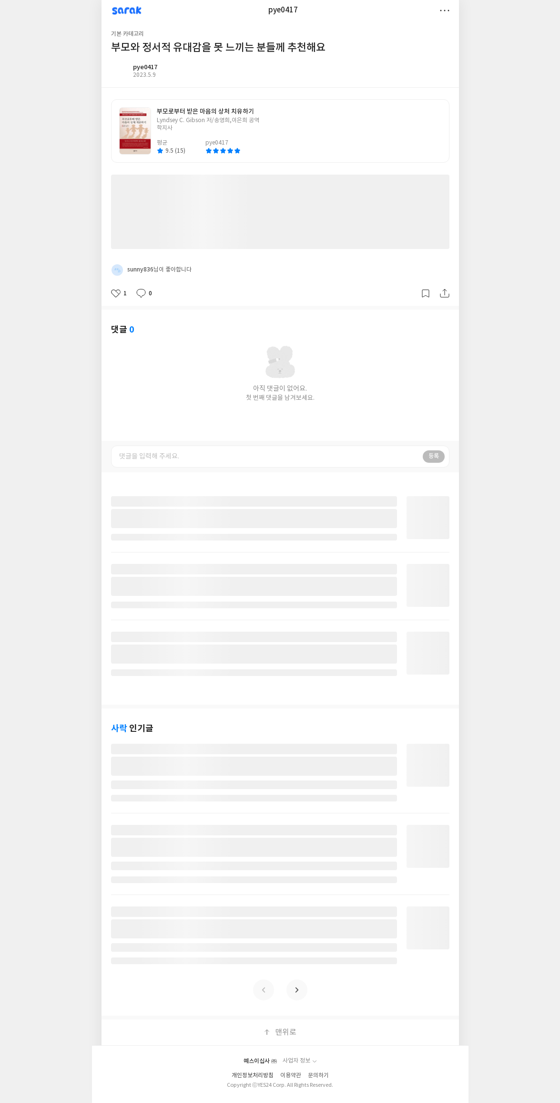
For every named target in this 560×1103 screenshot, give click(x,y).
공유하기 (444, 293)
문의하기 (318, 1075)
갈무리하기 (425, 293)
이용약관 (290, 1075)
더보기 (444, 10)
